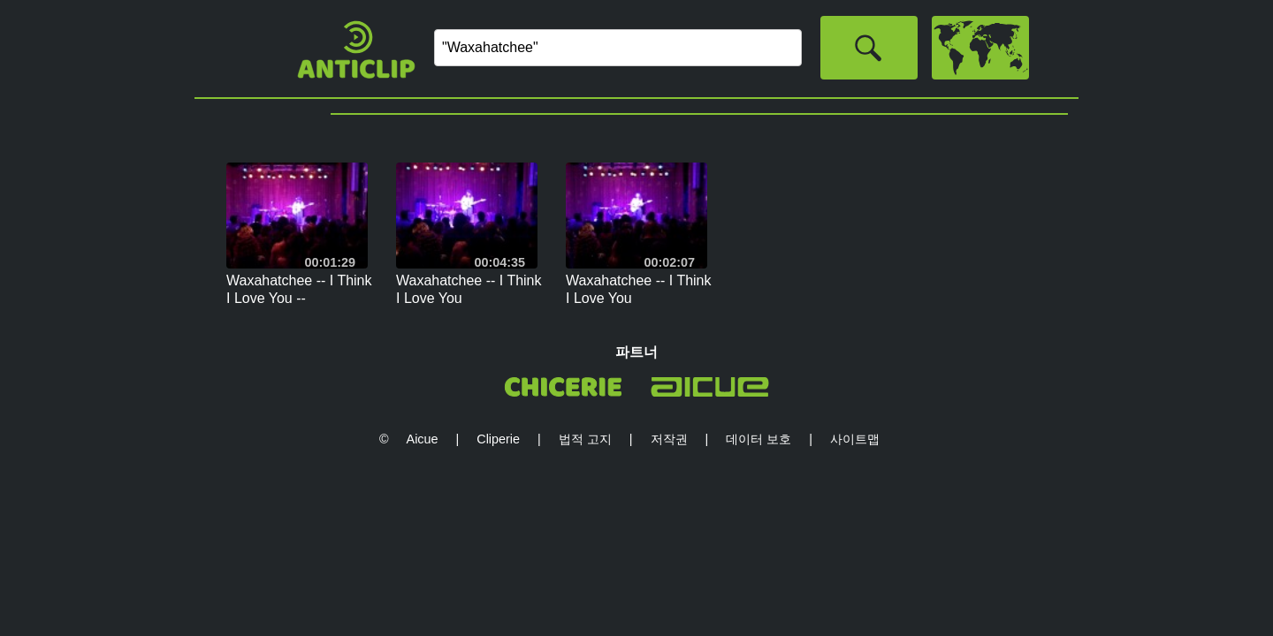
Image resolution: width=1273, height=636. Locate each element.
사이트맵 (855, 439)
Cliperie (498, 439)
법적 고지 (585, 439)
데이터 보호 (758, 439)
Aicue (422, 439)
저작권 (669, 439)
